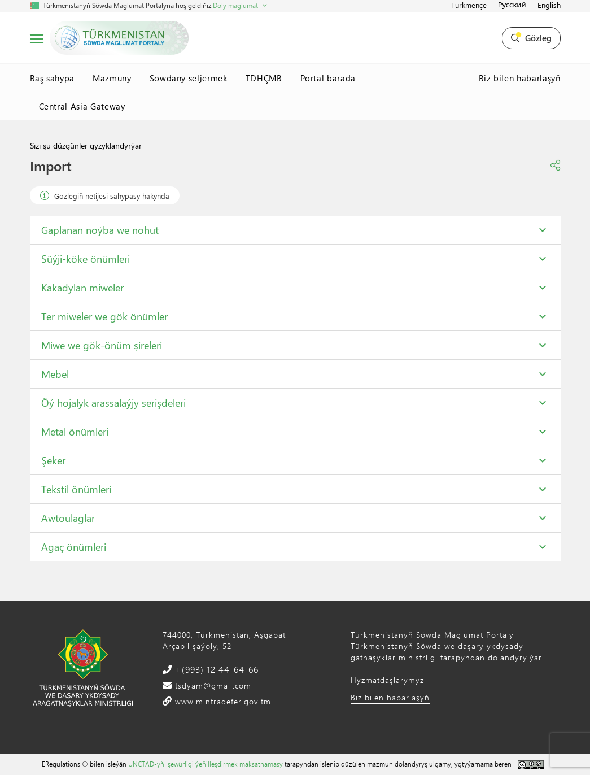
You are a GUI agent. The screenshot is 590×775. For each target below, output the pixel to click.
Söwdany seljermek (189, 78)
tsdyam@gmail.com (211, 685)
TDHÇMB (264, 78)
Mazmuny (112, 78)
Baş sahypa (52, 78)
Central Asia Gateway (82, 106)
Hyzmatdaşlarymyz (387, 679)
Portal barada (328, 78)
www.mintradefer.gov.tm (221, 701)
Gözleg (531, 37)
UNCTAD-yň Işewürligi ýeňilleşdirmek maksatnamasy (205, 763)
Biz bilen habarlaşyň (520, 78)
